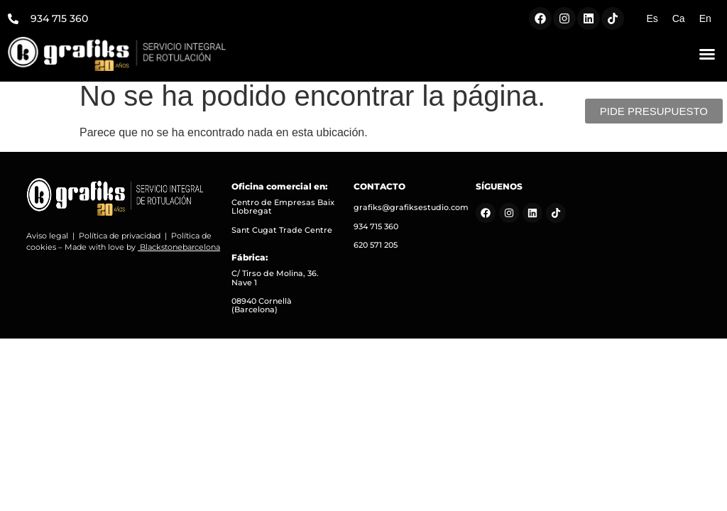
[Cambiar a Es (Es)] (652, 18)
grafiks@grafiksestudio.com (411, 216)
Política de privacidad (119, 243)
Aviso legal (47, 243)
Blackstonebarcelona (180, 255)
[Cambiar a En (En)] (705, 18)
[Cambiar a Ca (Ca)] (678, 18)
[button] (707, 54)
